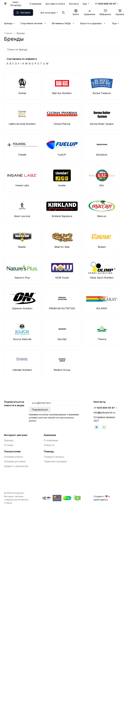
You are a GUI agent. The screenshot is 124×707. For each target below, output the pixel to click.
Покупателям (12, 451)
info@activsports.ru (104, 412)
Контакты (74, 3)
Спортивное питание (31, 23)
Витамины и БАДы (61, 23)
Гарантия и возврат (55, 461)
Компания (50, 435)
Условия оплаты (13, 456)
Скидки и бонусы (54, 456)
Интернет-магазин (15, 435)
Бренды (8, 23)
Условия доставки (15, 461)
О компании (35, 3)
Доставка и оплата (55, 3)
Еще (85, 3)
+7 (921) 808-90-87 (105, 3)
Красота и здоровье (91, 23)
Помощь (49, 451)
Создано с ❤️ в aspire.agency (102, 498)
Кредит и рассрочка (16, 466)
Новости (49, 445)
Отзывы (8, 445)
